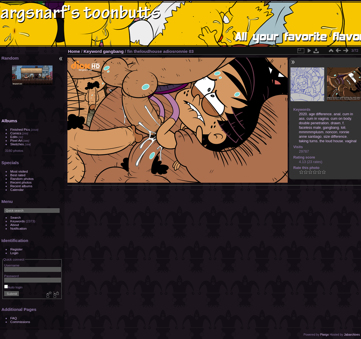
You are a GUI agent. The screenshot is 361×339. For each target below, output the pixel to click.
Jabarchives (352, 334)
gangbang (113, 51)
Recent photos (21, 182)
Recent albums (21, 186)
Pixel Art (16, 140)
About (14, 225)
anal (337, 114)
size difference (335, 136)
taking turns (308, 141)
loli (343, 127)
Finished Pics (20, 129)
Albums (9, 120)
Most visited (19, 171)
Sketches (17, 144)
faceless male (310, 127)
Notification (18, 228)
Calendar (17, 189)
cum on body (341, 118)
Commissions (20, 322)
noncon (331, 132)
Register (16, 249)
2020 (303, 114)
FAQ (13, 318)
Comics (15, 133)
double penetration (314, 123)
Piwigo (324, 334)
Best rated (18, 175)
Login (14, 253)
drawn (335, 123)
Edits (14, 137)
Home (74, 51)
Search (15, 217)
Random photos (22, 178)
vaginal (351, 141)
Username (11, 265)
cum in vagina (317, 118)
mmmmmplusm (311, 132)
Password (11, 276)
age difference (320, 114)
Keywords (17, 221)
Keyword (93, 51)
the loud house (331, 141)
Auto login (13, 287)
